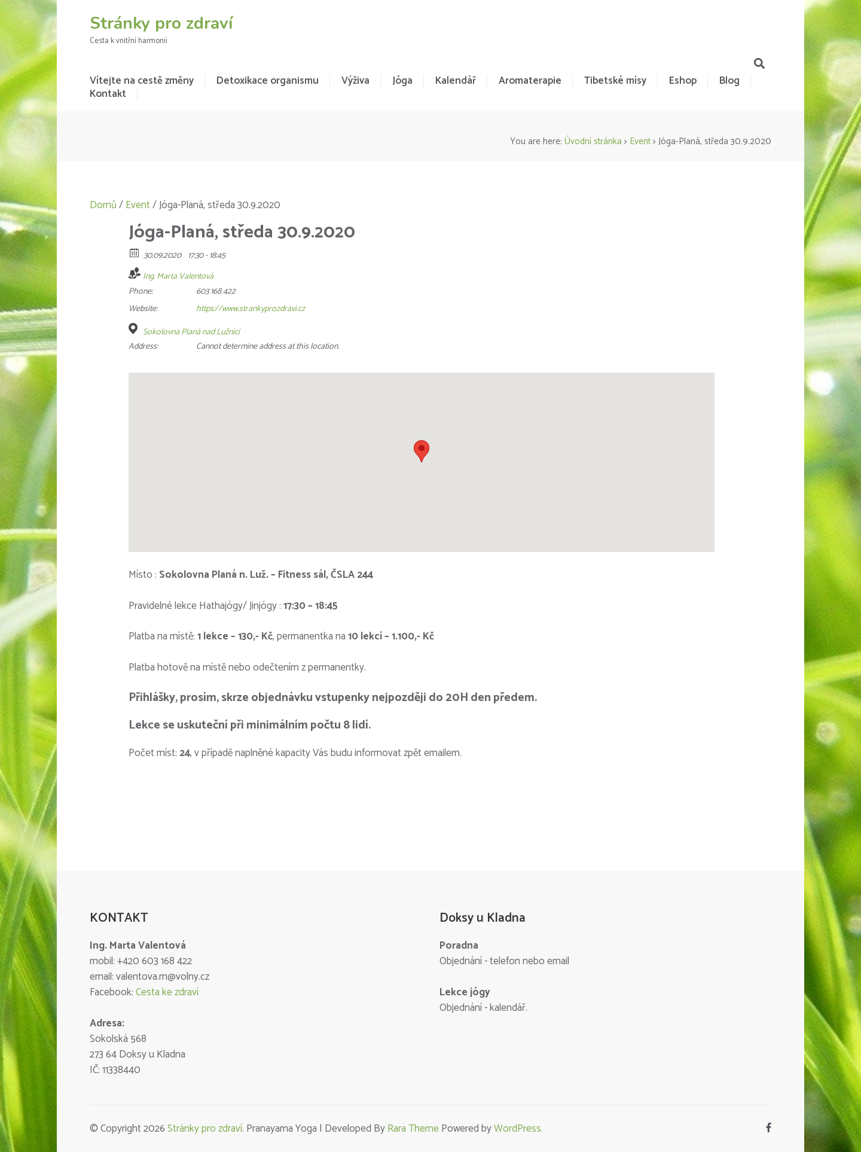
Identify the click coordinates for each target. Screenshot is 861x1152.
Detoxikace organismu (267, 80)
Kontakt (108, 94)
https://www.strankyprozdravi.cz (250, 309)
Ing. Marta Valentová (178, 277)
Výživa (355, 80)
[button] (421, 451)
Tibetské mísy (615, 80)
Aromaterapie (530, 80)
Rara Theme (413, 1128)
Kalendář (455, 80)
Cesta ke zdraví (167, 992)
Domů (103, 205)
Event (640, 141)
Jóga (402, 80)
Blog (729, 80)
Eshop (683, 80)
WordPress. (518, 1128)
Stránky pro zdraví (161, 23)
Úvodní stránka (593, 141)
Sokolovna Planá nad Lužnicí (191, 332)
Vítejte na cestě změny (142, 80)
